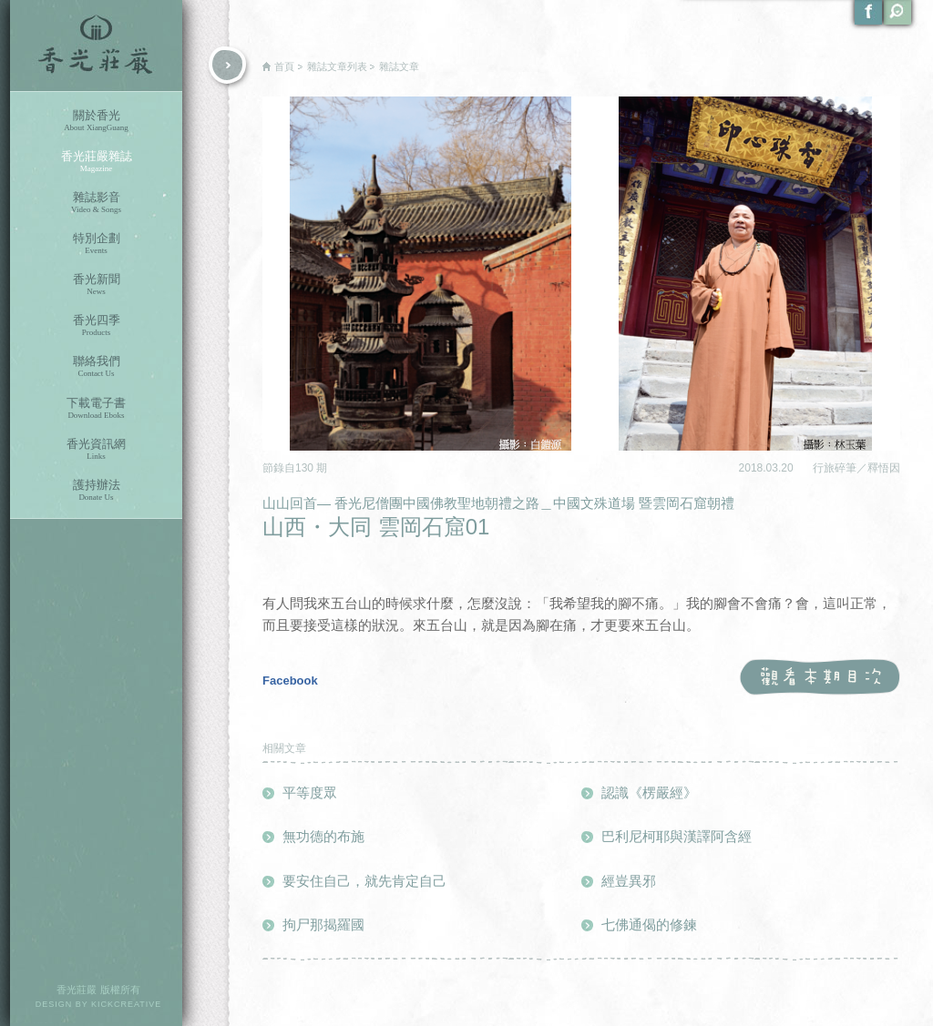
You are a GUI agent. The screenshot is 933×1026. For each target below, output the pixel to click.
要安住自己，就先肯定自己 (364, 881)
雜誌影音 (96, 202)
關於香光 (96, 120)
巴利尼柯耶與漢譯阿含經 (676, 836)
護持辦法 (96, 490)
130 (305, 468)
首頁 (284, 66)
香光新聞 (96, 284)
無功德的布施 (323, 836)
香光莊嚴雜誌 (96, 161)
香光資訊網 (96, 449)
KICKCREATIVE (126, 1004)
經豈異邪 (628, 881)
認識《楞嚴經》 (649, 792)
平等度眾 (309, 792)
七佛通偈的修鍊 (649, 924)
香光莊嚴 (96, 45)
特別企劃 (96, 243)
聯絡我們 (96, 366)
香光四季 (96, 325)
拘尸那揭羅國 (323, 924)
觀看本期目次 (819, 677)
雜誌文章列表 (337, 66)
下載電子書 (96, 408)
